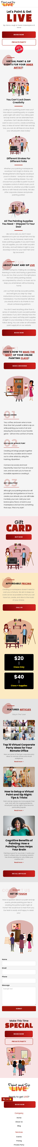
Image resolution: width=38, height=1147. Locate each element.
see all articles (19, 874)
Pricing (19, 1141)
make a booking (20, 366)
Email (4, 968)
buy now (19, 537)
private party (19, 42)
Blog (19, 1126)
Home (19, 1118)
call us (19, 607)
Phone (4, 977)
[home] (8, 4)
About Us (19, 1122)
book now (19, 34)
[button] (33, 3)
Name (4, 959)
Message (6, 985)
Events (19, 1137)
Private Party (19, 1145)
